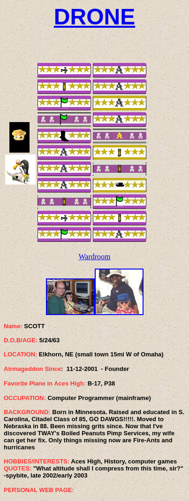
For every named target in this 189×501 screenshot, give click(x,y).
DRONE (94, 16)
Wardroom (94, 257)
